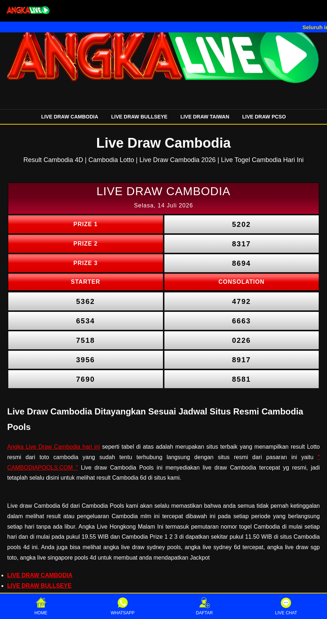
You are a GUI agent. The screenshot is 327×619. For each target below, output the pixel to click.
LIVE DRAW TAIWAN (204, 117)
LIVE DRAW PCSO (264, 117)
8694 (241, 263)
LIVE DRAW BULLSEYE (139, 117)
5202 (241, 224)
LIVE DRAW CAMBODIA (69, 117)
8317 (241, 244)
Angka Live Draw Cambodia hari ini (53, 447)
